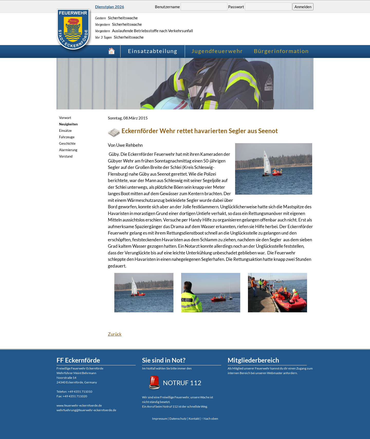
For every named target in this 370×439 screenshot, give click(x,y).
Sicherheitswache (116, 17)
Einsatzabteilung (152, 50)
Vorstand (65, 156)
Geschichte (67, 143)
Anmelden (302, 6)
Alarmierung (68, 150)
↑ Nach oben (209, 418)
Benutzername (167, 6)
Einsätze (65, 130)
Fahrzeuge (67, 137)
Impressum (159, 418)
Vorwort (65, 118)
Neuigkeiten (68, 124)
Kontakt (194, 418)
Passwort (236, 6)
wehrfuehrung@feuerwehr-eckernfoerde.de (86, 410)
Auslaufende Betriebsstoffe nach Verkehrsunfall (144, 30)
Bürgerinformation (281, 50)
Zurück (115, 334)
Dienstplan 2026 (109, 6)
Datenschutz (178, 418)
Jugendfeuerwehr (217, 50)
